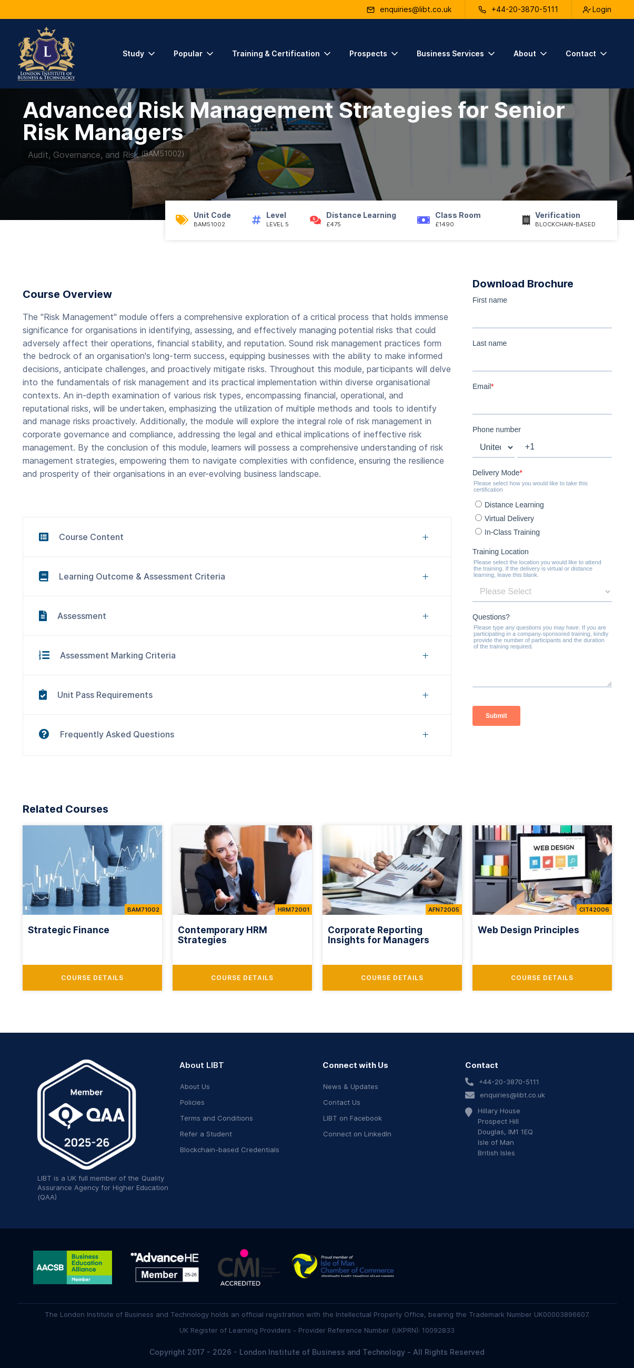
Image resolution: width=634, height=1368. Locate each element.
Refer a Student (206, 1134)
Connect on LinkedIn (357, 1134)
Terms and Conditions (216, 1118)
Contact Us (341, 1102)
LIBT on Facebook (352, 1118)
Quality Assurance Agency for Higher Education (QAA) (102, 1187)
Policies (192, 1102)
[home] (46, 54)
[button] (139, 53)
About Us (195, 1086)
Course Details (92, 978)
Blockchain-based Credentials (229, 1149)
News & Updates (350, 1086)
